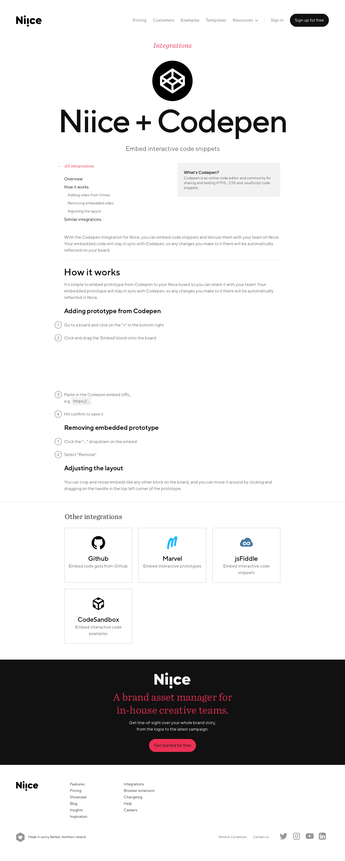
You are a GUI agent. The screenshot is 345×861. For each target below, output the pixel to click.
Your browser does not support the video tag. (104, 365)
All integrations (79, 166)
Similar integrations (82, 219)
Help (128, 804)
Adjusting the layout (84, 211)
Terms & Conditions (232, 837)
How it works (76, 187)
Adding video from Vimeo (89, 195)
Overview (73, 179)
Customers (163, 20)
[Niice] (29, 20)
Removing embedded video (91, 203)
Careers (130, 810)
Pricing (139, 20)
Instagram (296, 836)
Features (77, 784)
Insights (76, 810)
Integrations (172, 45)
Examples (190, 20)
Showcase (78, 797)
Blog (73, 804)
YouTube (309, 836)
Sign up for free (309, 20)
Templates (216, 20)
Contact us (261, 837)
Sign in (277, 20)
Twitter (283, 836)
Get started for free (172, 745)
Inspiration (78, 817)
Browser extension (139, 791)
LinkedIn (322, 836)
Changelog (133, 797)
